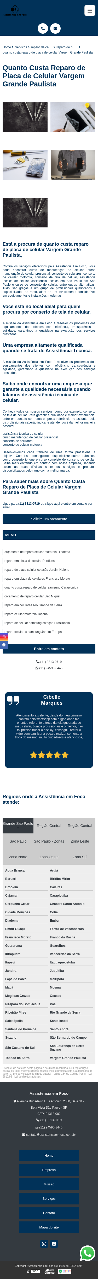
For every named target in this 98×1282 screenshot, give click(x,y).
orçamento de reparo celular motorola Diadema (37, 552)
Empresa (49, 1170)
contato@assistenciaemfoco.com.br (49, 1135)
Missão (49, 1184)
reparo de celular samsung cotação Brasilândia (37, 623)
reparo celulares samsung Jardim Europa (33, 632)
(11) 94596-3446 (49, 668)
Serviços (49, 1199)
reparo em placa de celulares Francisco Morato (37, 578)
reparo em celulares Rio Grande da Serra (33, 605)
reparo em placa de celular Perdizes (29, 561)
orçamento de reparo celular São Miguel (32, 596)
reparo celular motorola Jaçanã (26, 614)
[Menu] (90, 10)
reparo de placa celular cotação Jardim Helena (36, 570)
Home (49, 1155)
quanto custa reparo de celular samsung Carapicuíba (41, 587)
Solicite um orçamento (49, 519)
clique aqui (52, 503)
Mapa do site (49, 1227)
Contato (49, 1213)
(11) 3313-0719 (29, 503)
